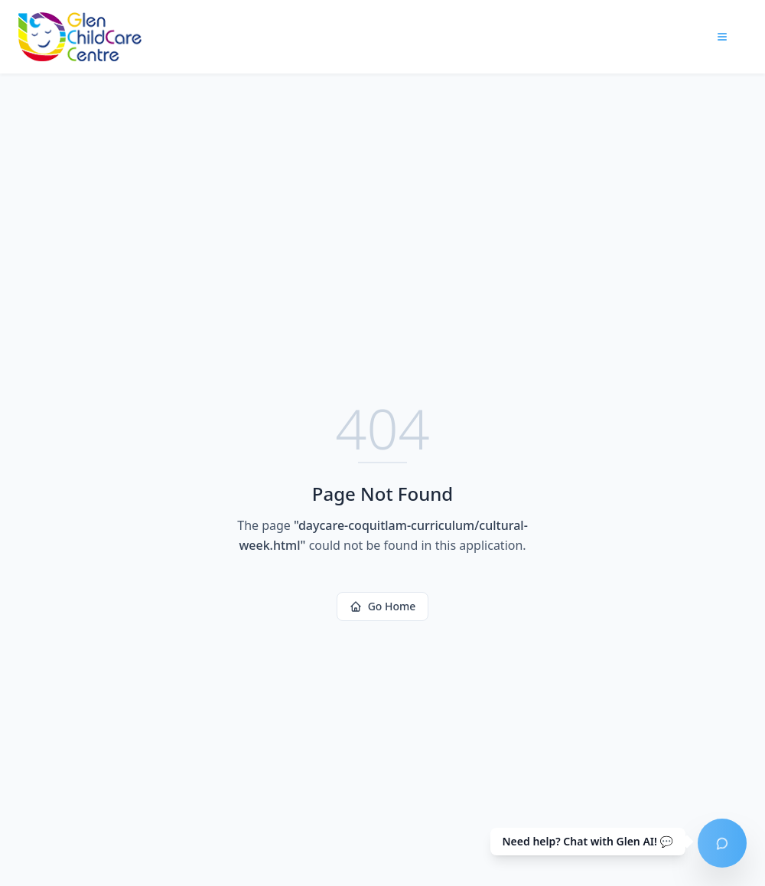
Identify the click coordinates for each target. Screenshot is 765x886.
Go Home (383, 606)
